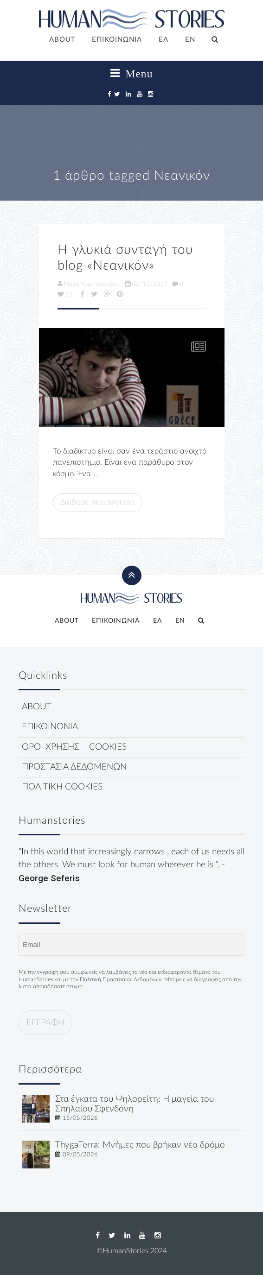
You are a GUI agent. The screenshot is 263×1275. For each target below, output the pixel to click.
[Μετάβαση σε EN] (190, 40)
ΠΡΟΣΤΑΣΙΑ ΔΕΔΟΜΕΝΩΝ (74, 767)
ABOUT (62, 39)
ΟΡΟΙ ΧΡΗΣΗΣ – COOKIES (74, 747)
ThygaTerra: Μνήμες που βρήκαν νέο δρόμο (140, 1145)
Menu (131, 74)
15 (65, 294)
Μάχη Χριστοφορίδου (89, 284)
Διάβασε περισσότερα (97, 502)
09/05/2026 (80, 1154)
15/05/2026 (80, 1118)
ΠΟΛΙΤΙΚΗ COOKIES (62, 787)
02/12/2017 (146, 284)
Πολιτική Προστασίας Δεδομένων (120, 979)
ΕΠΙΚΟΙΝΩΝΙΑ (117, 39)
